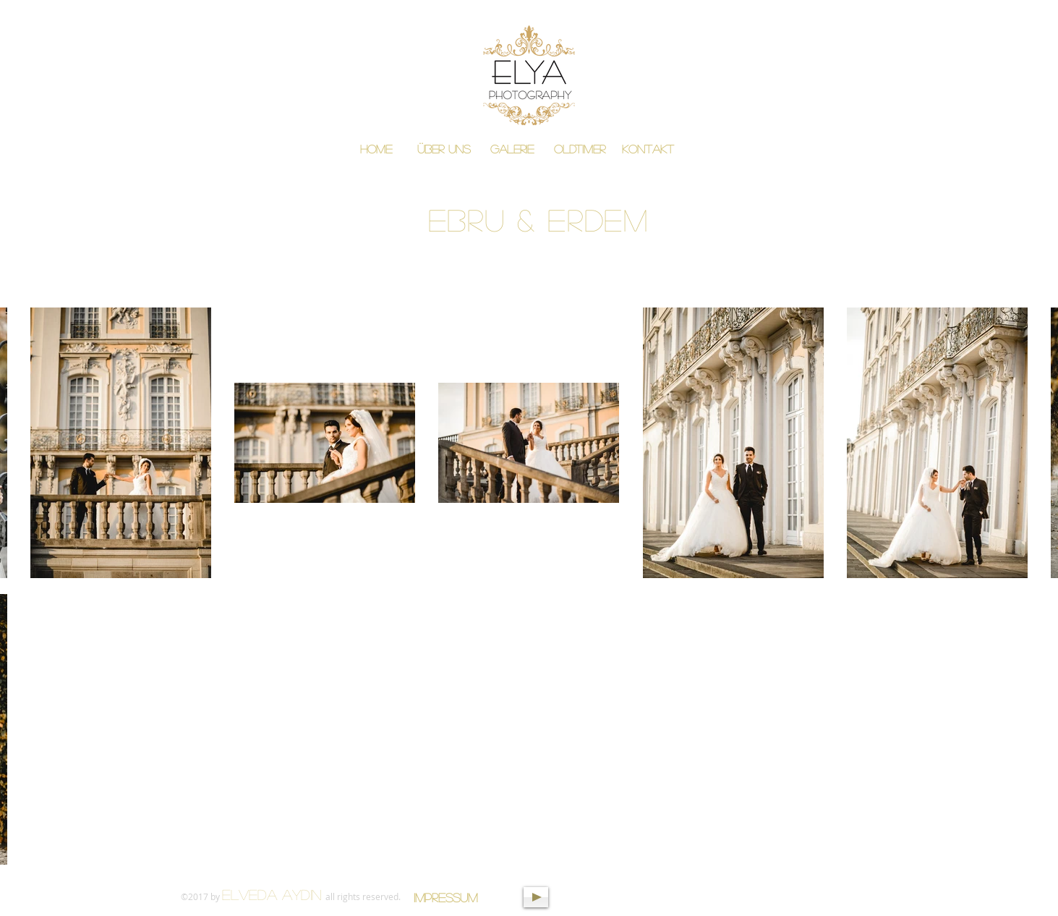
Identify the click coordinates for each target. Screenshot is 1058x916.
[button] (512, 149)
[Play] (536, 897)
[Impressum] (445, 897)
